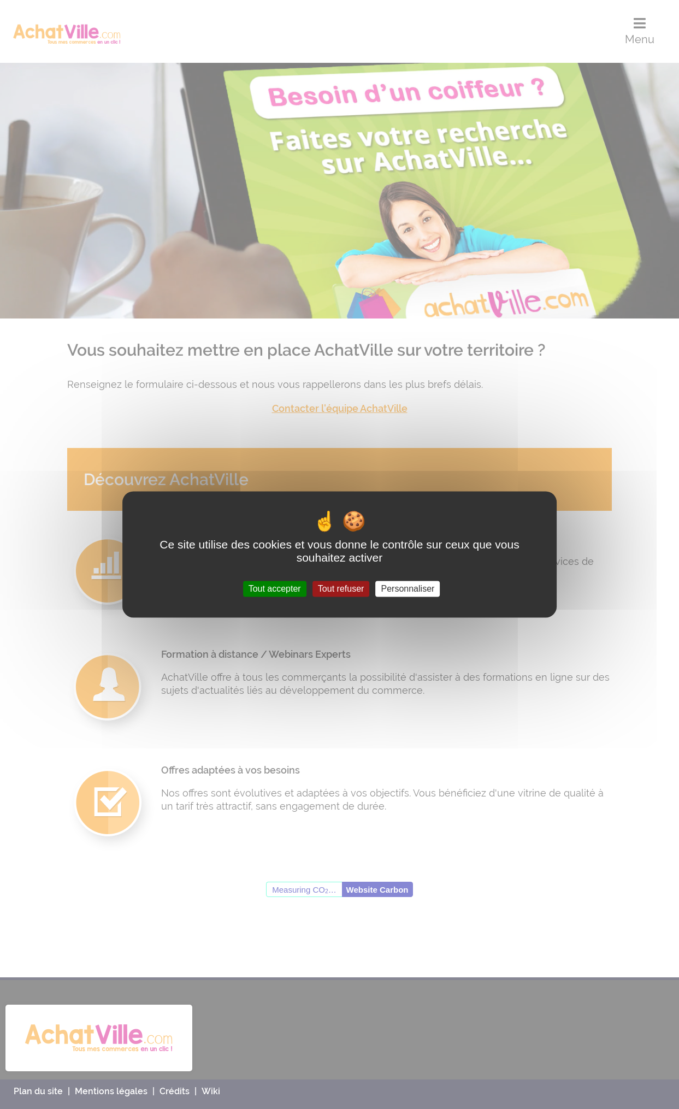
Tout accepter (275, 588)
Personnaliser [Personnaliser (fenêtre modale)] (408, 588)
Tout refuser (341, 588)
